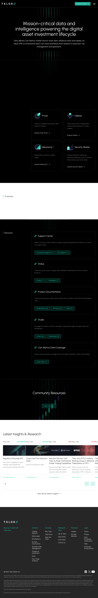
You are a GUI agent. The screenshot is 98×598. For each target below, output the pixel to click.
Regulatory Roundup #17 (13, 458)
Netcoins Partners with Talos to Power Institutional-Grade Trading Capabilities (60, 460)
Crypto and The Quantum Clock (36, 459)
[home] (8, 4)
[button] (83, 4)
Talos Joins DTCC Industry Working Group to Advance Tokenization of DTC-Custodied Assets (83, 461)
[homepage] (11, 522)
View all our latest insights (47, 493)
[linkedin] (86, 572)
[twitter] (89, 572)
